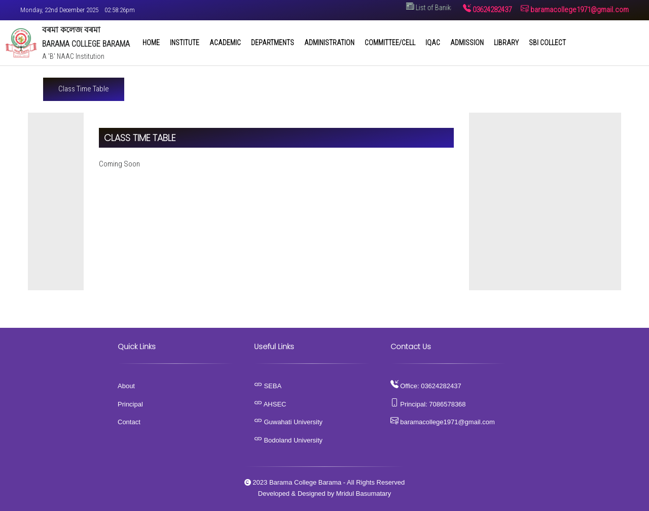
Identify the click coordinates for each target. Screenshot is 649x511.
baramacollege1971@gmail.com (575, 9)
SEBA (267, 386)
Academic (225, 43)
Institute (184, 43)
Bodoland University (288, 440)
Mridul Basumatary (363, 493)
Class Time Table (83, 88)
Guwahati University (288, 422)
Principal (130, 404)
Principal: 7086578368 (428, 404)
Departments (272, 43)
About (126, 386)
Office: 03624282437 (425, 386)
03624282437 (487, 9)
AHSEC (270, 404)
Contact (129, 422)
